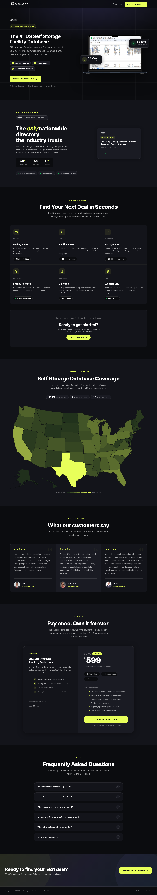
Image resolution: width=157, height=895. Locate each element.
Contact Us (117, 4)
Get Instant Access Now (25, 79)
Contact (149, 891)
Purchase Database (136, 891)
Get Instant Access (136, 4)
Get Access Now (78, 337)
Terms (123, 891)
